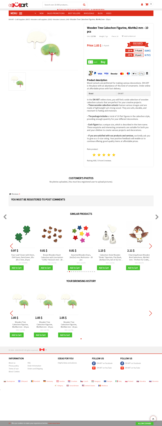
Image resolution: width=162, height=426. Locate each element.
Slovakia (141, 382)
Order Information (34, 366)
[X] (10, 423)
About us (12, 363)
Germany (48, 382)
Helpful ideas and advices (67, 363)
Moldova (103, 386)
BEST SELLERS (74, 13)
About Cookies (14, 372)
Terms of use (14, 369)
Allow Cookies (144, 424)
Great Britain (72, 386)
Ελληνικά (23, 382)
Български (9, 382)
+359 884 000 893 (97, 9)
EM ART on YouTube (102, 369)
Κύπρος (58, 386)
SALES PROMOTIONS (56, 13)
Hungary (95, 382)
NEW (42, 13)
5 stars (113, 155)
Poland (129, 382)
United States (88, 386)
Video (108, 13)
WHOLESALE (89, 13)
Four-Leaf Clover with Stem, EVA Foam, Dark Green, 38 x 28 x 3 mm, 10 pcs (22, 257)
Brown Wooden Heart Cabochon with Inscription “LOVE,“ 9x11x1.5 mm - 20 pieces (52, 257)
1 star (94, 155)
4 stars (109, 155)
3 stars (104, 155)
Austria (60, 382)
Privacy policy (14, 366)
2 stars (99, 155)
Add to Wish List (129, 36)
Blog (100, 13)
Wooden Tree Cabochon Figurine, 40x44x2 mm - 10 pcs (20, 325)
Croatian (72, 382)
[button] (67, 272)
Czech (84, 382)
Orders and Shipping (35, 369)
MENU (16, 13)
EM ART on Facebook (102, 364)
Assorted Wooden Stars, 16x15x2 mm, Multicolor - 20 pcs (81, 257)
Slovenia (153, 382)
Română (35, 382)
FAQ (29, 363)
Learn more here (54, 423)
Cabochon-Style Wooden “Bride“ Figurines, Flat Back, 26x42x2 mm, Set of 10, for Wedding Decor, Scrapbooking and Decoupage (110, 257)
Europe (108, 382)
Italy (119, 382)
